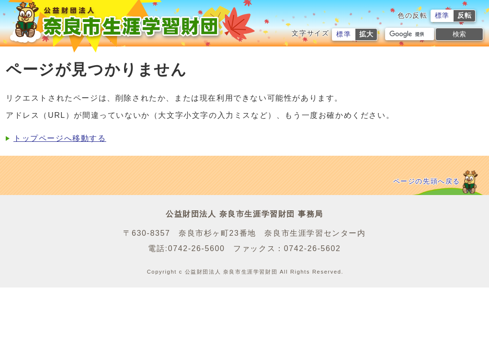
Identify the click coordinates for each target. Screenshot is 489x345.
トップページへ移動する (59, 138)
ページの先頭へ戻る (426, 181)
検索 (459, 34)
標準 (442, 15)
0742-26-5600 (196, 248)
